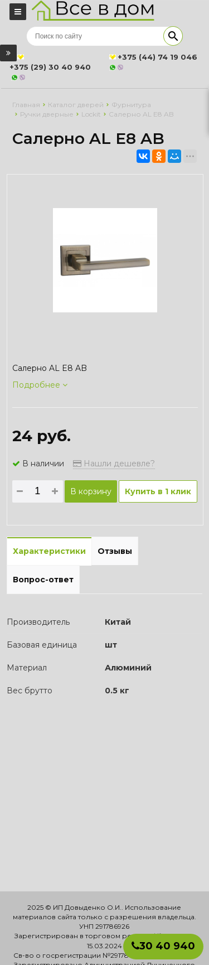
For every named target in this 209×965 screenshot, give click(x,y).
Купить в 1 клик (158, 491)
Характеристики (49, 551)
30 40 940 (163, 946)
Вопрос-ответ (43, 580)
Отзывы (115, 551)
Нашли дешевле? (114, 464)
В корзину (90, 491)
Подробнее (39, 385)
